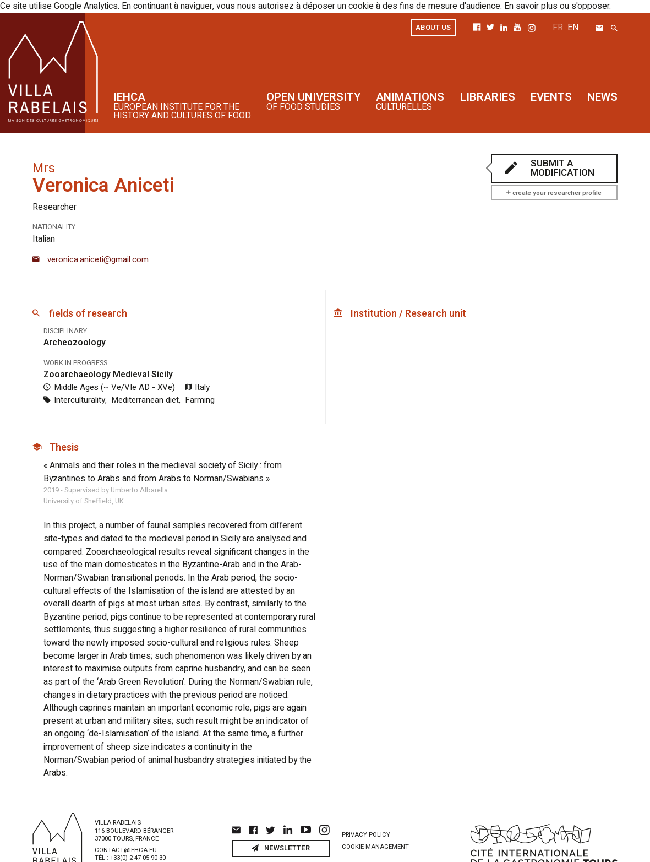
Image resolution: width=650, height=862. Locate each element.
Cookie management (375, 815)
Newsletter (281, 817)
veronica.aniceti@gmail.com (90, 257)
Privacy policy (366, 803)
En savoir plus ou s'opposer (531, 6)
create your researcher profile (554, 192)
